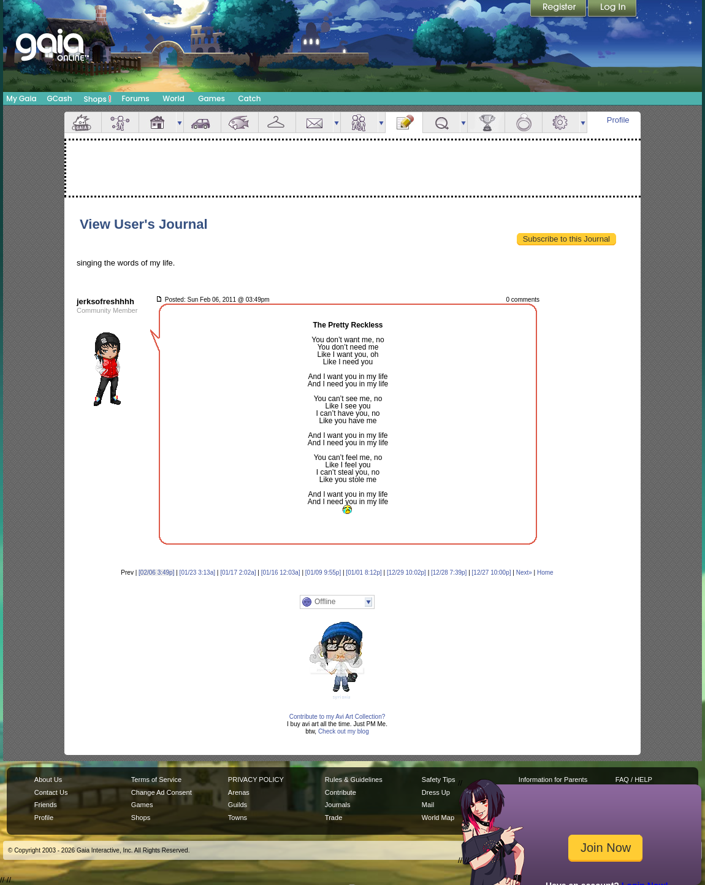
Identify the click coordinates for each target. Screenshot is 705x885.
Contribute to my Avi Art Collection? (337, 716)
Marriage (523, 122)
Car (202, 122)
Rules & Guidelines (354, 779)
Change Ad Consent (161, 792)
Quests (441, 122)
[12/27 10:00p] (491, 572)
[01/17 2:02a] (238, 572)
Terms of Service (156, 779)
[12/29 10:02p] (406, 572)
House (157, 122)
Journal (404, 122)
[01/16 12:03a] (280, 572)
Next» (524, 572)
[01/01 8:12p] (363, 572)
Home (545, 572)
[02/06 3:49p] (156, 572)
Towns (237, 817)
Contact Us (51, 792)
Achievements (486, 122)
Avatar (120, 122)
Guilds (237, 804)
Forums (135, 98)
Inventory (277, 122)
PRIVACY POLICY (256, 779)
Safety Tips (438, 779)
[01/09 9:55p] (323, 572)
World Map (438, 817)
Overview (82, 122)
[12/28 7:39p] (449, 572)
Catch (249, 98)
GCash (59, 98)
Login (612, 9)
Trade (333, 817)
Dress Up (436, 792)
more (179, 122)
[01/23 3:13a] (197, 572)
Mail (314, 122)
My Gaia (21, 98)
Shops (98, 99)
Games (211, 98)
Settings (561, 122)
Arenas (239, 792)
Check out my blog (343, 731)
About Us (48, 779)
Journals (338, 804)
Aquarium (239, 122)
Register (559, 9)
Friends (359, 122)
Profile (618, 120)
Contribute (340, 792)
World (173, 98)
